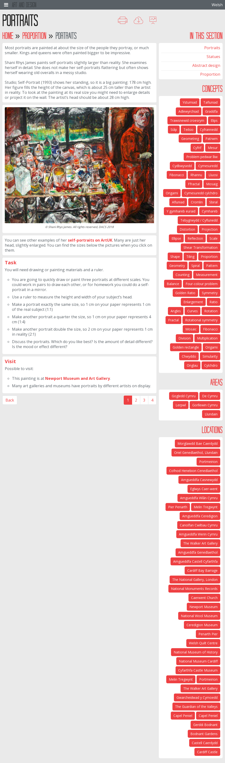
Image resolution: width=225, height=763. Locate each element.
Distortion (187, 229)
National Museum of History (196, 652)
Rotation (211, 311)
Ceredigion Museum (202, 625)
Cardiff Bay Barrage (202, 570)
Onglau (192, 365)
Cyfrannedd (209, 129)
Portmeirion (208, 461)
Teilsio (188, 129)
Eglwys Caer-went (204, 489)
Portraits (212, 47)
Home (7, 35)
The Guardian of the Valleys (196, 706)
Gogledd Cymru (184, 396)
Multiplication (207, 338)
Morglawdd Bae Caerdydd (197, 443)
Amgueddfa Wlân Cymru (199, 498)
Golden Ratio (185, 293)
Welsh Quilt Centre (203, 643)
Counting (182, 274)
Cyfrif (197, 147)
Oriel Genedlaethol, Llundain (196, 452)
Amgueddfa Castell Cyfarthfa (195, 561)
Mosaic (191, 329)
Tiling (190, 256)
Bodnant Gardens (204, 733)
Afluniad (178, 202)
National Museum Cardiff (198, 661)
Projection (210, 229)
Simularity (210, 356)
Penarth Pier (208, 634)
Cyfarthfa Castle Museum (198, 670)
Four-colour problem (202, 283)
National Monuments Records (194, 588)
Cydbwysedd (182, 166)
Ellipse (176, 238)
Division (184, 338)
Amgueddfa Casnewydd (199, 479)
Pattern (212, 265)
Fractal (173, 320)
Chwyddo (189, 356)
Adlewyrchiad (188, 111)
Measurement (207, 274)
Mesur (213, 147)
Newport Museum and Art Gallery (77, 378)
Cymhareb (210, 211)
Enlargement (193, 302)
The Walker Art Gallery (200, 543)
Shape (175, 256)
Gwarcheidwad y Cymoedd (197, 697)
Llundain (211, 414)
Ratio (213, 302)
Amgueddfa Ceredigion (200, 516)
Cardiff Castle (207, 752)
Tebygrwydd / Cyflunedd (199, 220)
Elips (214, 120)
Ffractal (194, 184)
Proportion (34, 35)
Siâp (174, 129)
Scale (213, 238)
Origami (172, 193)
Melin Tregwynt (206, 507)
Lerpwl (181, 405)
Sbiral (213, 202)
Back (9, 400)
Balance (173, 283)
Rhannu (196, 175)
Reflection (195, 238)
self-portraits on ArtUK (90, 240)
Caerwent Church (204, 597)
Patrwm (211, 138)
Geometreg (190, 138)
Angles (176, 311)
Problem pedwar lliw (202, 156)
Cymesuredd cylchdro (201, 193)
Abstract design (206, 65)
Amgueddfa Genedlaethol (198, 552)
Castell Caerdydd (205, 743)
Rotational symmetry (201, 320)
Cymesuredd (208, 166)
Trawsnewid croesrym (187, 120)
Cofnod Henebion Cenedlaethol (193, 470)
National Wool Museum (199, 616)
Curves (192, 311)
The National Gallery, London (195, 579)
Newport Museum (203, 606)
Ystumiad (189, 102)
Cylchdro (211, 365)
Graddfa (211, 111)
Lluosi (213, 175)
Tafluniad (210, 102)
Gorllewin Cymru (205, 405)
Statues (213, 56)
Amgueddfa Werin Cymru (198, 534)
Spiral (195, 265)
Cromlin (197, 202)
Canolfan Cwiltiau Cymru (199, 525)
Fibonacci (176, 175)
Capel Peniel (208, 715)
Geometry (177, 265)
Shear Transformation (200, 247)
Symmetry (210, 293)
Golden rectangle (186, 347)
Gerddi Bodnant (205, 724)
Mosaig (212, 184)
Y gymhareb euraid (180, 211)
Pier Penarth (177, 507)
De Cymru (210, 396)
